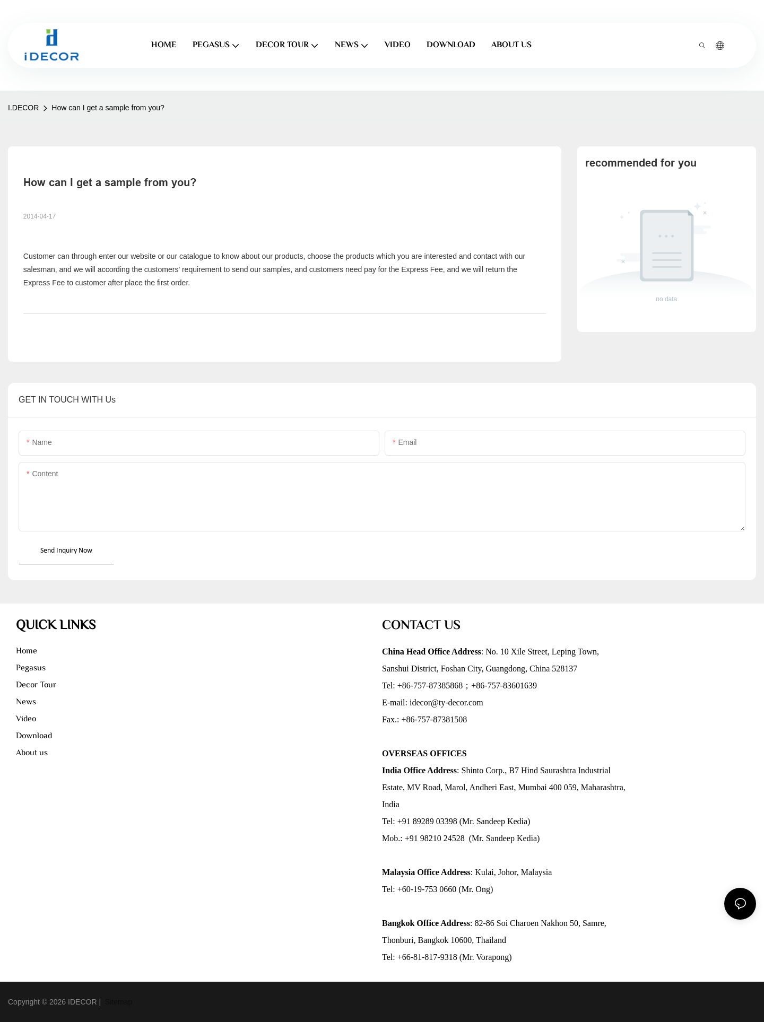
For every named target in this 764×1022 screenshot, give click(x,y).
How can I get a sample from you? (107, 107)
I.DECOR (23, 107)
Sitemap (117, 1002)
